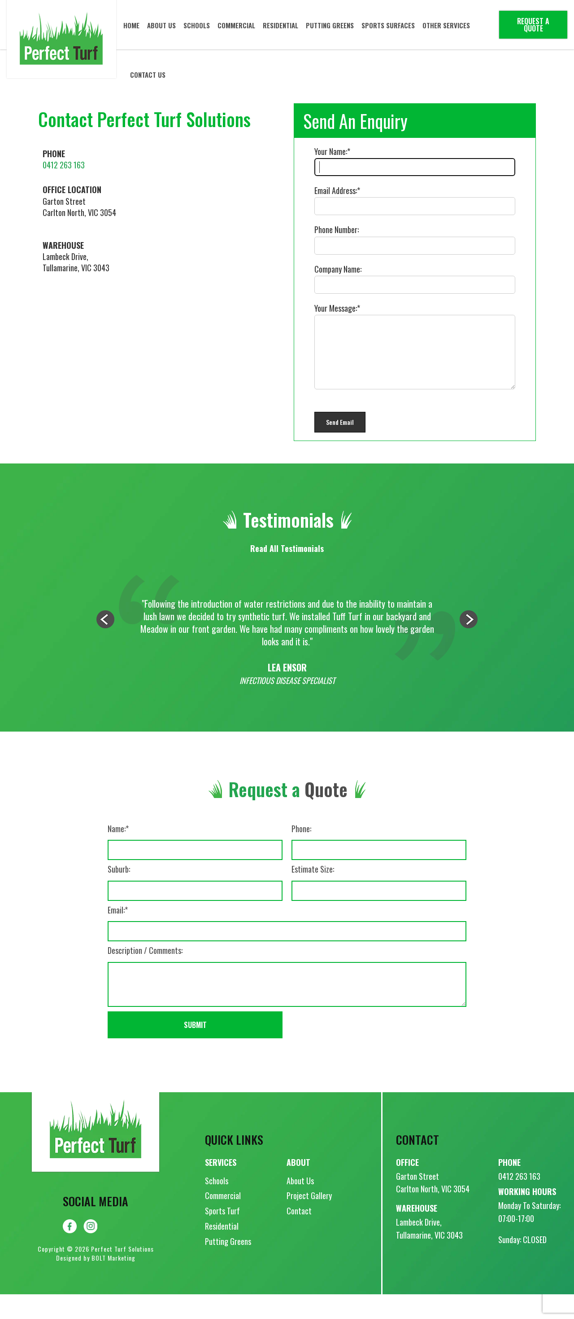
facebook (70, 1251)
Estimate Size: (312, 894)
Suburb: (119, 894)
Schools (197, 25)
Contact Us (148, 74)
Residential (281, 25)
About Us (162, 25)
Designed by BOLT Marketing (95, 1282)
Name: (117, 854)
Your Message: (335, 308)
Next (469, 644)
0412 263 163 (64, 165)
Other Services (446, 25)
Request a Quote (533, 25)
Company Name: (337, 269)
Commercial (237, 25)
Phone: (301, 854)
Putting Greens (330, 25)
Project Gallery (309, 1220)
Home (132, 25)
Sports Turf (222, 1235)
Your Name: (330, 151)
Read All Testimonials (287, 573)
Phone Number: (336, 229)
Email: (116, 935)
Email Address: (335, 190)
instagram (90, 1251)
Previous (105, 644)
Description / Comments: (145, 975)
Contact (299, 1235)
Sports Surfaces (388, 25)
